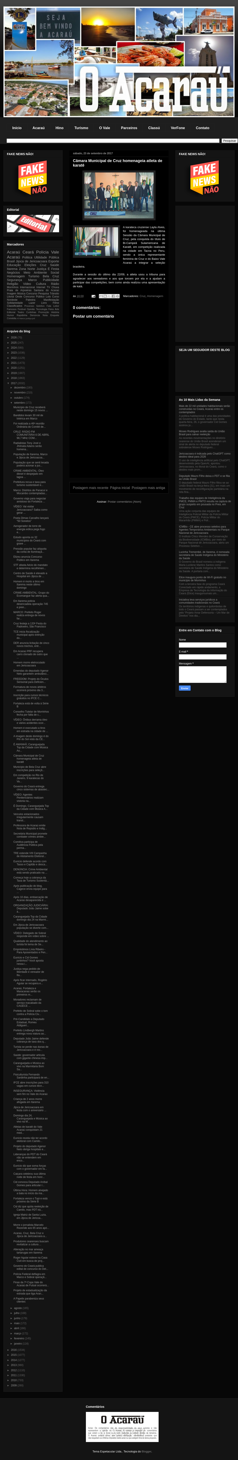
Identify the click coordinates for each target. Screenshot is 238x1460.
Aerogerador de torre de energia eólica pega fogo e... (29, 529)
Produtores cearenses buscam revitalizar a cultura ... (31, 1243)
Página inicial (120, 488)
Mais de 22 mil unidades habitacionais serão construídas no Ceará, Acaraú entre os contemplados (204, 409)
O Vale (104, 128)
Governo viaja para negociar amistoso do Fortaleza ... (29, 500)
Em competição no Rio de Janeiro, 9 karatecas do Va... (28, 778)
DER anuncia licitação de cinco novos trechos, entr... (31, 644)
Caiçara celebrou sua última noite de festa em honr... (29, 1175)
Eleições (30, 265)
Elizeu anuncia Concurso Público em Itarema (27, 558)
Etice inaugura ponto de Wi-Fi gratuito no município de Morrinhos (202, 579)
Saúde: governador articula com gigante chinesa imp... (30, 1057)
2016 (14, 1349)
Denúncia (35, 315)
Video (27, 284)
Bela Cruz (51, 276)
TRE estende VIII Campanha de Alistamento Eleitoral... (30, 855)
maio (17, 1323)
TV (48, 287)
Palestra (30, 299)
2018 (14, 378)
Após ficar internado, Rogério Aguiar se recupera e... (30, 982)
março (18, 1333)
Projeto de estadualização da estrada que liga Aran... (30, 1292)
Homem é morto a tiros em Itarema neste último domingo (28, 584)
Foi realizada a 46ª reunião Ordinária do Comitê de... (29, 425)
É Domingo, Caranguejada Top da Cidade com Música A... (31, 807)
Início (17, 128)
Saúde (54, 265)
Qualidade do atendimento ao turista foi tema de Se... (30, 943)
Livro (44, 302)
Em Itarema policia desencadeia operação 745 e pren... (30, 604)
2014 (14, 1360)
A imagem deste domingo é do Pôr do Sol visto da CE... (30, 738)
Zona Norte (27, 269)
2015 (14, 1354)
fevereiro (19, 1338)
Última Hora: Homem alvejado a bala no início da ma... (30, 1192)
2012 (14, 1370)
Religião (12, 284)
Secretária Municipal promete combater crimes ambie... (30, 835)
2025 (14, 342)
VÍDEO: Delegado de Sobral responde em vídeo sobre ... (31, 935)
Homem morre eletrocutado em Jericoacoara (29, 664)
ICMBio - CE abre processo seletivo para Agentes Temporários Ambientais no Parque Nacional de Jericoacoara (204, 529)
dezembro (20, 387)
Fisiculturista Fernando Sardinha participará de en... (31, 1076)
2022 (14, 357)
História (55, 312)
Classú (154, 128)
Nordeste (12, 299)
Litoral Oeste (14, 296)
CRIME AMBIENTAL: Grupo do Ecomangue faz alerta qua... (31, 594)
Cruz (142, 296)
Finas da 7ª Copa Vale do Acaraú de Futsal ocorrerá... (31, 1284)
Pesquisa (43, 293)
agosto (18, 1308)
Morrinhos (12, 287)
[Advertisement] (119, 447)
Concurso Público (34, 296)
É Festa (53, 269)
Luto (48, 296)
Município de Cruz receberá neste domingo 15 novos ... (30, 409)
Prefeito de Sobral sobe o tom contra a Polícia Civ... (30, 1012)
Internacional (27, 287)
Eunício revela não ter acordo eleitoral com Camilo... (30, 1140)
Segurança (14, 280)
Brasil (11, 261)
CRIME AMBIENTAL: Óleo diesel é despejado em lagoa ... (28, 474)
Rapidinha (22, 315)
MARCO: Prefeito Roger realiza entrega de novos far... (29, 615)
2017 (14, 383)
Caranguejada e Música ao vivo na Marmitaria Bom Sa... (28, 1066)
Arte (57, 309)
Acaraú (38, 128)
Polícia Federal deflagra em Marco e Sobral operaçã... (30, 1276)
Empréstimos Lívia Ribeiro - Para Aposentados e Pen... (30, 951)
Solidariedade (15, 302)
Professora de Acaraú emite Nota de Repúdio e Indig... (30, 827)
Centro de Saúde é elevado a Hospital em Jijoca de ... (30, 575)
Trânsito (54, 293)
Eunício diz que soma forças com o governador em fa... (30, 1167)
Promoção (43, 312)
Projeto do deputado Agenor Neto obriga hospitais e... (29, 1148)
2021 (14, 362)
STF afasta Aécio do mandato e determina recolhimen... (30, 567)
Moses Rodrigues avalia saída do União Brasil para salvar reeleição (202, 433)
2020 (14, 367)
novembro (20, 392)
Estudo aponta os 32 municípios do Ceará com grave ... (29, 540)
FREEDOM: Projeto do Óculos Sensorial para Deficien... (30, 680)
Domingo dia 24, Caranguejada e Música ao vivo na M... (30, 1118)
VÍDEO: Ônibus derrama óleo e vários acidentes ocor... (30, 721)
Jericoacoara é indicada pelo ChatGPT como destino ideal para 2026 (205, 455)
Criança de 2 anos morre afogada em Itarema (27, 1101)
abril (17, 1328)
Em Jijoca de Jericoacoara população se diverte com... (30, 926)
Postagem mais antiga (148, 488)
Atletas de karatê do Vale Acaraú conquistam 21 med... (27, 1130)
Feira (51, 309)
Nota (45, 315)
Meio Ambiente (35, 272)
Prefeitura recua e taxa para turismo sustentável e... (29, 484)
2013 (14, 1365)
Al (18, 318)
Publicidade (51, 280)
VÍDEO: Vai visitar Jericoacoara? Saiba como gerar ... (30, 509)
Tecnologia (41, 309)
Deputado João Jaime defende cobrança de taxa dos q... (31, 1040)
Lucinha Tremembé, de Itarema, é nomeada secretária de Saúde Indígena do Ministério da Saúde (204, 555)
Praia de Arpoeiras (19, 290)
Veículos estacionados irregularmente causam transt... (28, 817)
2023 (14, 352)
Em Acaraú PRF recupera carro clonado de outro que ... (30, 654)
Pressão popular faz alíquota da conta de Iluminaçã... (30, 550)
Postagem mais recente (90, 488)
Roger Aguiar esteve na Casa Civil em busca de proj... (30, 1259)
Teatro (21, 312)
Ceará (28, 252)
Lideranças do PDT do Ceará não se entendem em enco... (30, 1157)
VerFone (178, 128)
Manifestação (51, 299)
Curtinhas (31, 312)
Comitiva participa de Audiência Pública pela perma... (28, 845)
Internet (40, 287)
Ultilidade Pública (46, 257)
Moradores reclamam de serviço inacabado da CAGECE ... (27, 1002)
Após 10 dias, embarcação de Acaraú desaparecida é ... (30, 899)
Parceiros (129, 128)
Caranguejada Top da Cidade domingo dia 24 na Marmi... (30, 918)
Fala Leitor (53, 306)
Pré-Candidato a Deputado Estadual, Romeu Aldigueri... (28, 1022)
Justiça (41, 269)
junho (17, 1318)
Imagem (11, 293)
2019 (14, 373)
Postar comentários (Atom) (124, 501)
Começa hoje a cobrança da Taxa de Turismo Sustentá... (31, 879)
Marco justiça (25, 318)
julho (17, 1313)
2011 (14, 1375)
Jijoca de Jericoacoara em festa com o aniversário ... (29, 1109)
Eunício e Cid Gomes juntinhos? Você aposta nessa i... (28, 960)
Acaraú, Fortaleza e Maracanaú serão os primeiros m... (26, 991)
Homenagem (155, 296)
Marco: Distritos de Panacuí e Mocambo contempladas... (30, 492)
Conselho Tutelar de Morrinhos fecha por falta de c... (31, 713)
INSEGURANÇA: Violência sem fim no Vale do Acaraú (30, 1092)
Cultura (41, 284)
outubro (19, 397)
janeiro (18, 1343)
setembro (20, 402)
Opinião (31, 309)
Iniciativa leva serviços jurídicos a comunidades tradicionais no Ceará (199, 601)
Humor (10, 315)
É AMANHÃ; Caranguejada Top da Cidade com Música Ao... (30, 747)
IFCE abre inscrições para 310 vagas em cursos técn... (30, 1084)
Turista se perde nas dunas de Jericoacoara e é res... (30, 1048)
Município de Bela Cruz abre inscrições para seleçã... (29, 768)
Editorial (11, 312)
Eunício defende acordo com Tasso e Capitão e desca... (30, 863)
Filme (56, 302)
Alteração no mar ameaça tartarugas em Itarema (28, 1251)
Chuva (55, 287)
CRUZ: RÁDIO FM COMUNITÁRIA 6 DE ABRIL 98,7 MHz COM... (31, 435)
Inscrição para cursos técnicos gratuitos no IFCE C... (30, 697)
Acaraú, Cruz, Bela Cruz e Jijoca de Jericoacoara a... (30, 1235)
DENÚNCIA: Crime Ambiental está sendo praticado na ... (30, 871)
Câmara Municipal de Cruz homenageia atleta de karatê (28, 758)
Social (55, 272)
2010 (14, 1380)
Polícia (42, 252)
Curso (55, 296)
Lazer (32, 302)
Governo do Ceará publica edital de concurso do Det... (30, 1267)
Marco (32, 280)
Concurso (31, 293)
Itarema (12, 269)
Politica (27, 257)
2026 (14, 337)
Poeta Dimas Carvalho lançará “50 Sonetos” (31, 519)
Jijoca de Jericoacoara (31, 261)
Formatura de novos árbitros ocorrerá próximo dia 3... (29, 688)
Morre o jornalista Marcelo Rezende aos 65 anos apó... (31, 1226)
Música (21, 293)
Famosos (11, 309)
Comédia (11, 318)
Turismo (81, 128)
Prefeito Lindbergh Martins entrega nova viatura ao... (29, 1032)
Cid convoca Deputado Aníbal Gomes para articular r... (30, 1184)
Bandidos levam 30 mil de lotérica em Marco (28, 417)
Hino (60, 128)
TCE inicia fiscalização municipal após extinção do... (28, 635)
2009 (14, 1385)
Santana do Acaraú (46, 290)
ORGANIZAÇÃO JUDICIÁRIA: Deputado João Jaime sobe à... (30, 908)
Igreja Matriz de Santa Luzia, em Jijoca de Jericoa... (30, 1216)
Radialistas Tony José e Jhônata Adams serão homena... (27, 446)
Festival (22, 309)
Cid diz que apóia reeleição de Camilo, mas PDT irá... (30, 1208)
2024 (14, 347)
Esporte (53, 261)
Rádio (55, 284)
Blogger (146, 1451)
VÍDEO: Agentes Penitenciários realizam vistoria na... (28, 797)
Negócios (13, 272)
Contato (202, 128)
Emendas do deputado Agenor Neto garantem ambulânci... (30, 672)
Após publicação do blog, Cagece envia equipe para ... (30, 889)
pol (33, 318)
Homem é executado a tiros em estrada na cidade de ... (30, 729)
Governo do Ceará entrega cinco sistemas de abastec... (31, 788)
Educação (14, 265)
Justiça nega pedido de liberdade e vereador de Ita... (28, 972)
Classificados (14, 305)
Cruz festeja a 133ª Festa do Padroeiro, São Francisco (29, 625)
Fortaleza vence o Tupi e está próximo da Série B (30, 1200)
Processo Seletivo (34, 306)
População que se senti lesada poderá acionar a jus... (31, 464)
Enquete (54, 315)
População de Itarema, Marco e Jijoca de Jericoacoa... (30, 456)
